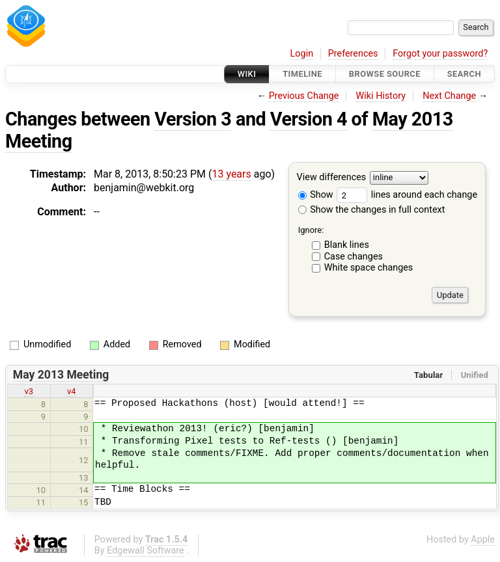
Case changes (353, 256)
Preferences (353, 53)
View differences (332, 177)
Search (464, 74)
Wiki (247, 74)
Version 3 (192, 119)
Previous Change (304, 95)
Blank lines (346, 244)
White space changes (368, 267)
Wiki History (381, 95)
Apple (483, 539)
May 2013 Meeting (61, 374)
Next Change (449, 95)
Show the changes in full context (371, 209)
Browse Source (385, 74)
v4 (71, 391)
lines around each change (407, 194)
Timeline (302, 74)
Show (315, 194)
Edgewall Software (145, 550)
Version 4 (308, 119)
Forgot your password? (440, 53)
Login (302, 53)
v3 (28, 391)
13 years (231, 174)
